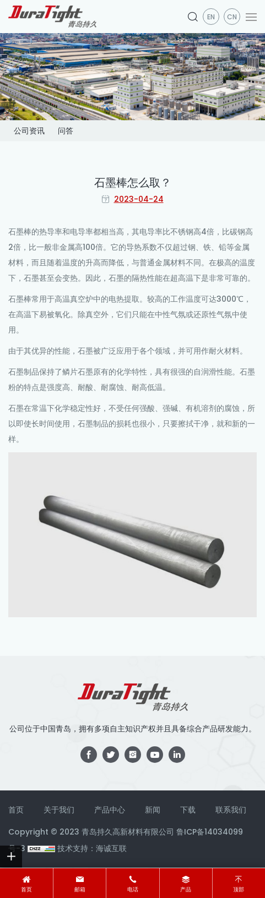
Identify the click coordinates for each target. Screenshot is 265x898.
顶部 (238, 889)
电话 (132, 889)
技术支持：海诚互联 (92, 848)
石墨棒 (19, 231)
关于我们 (59, 809)
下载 (188, 809)
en (211, 17)
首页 (26, 889)
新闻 (152, 809)
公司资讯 (29, 130)
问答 (65, 130)
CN (232, 17)
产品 (185, 889)
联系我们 (230, 809)
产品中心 (109, 809)
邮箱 (79, 889)
